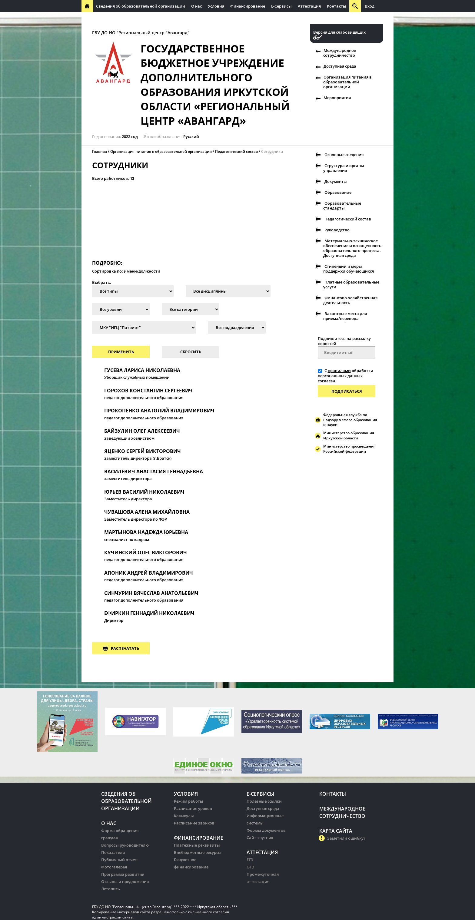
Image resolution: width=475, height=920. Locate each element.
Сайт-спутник (260, 837)
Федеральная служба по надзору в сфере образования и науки (350, 419)
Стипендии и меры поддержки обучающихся (348, 269)
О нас (196, 6)
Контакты (336, 6)
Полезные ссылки (264, 801)
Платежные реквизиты (197, 845)
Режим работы (188, 801)
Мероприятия (337, 97)
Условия (216, 6)
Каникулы (184, 815)
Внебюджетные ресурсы (197, 852)
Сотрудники (272, 151)
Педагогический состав (236, 151)
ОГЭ (250, 867)
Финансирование (247, 6)
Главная (99, 151)
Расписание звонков (194, 823)
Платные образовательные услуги (351, 284)
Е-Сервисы (281, 6)
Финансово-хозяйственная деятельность (350, 300)
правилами (339, 370)
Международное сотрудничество (117, 18)
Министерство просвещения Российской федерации (349, 449)
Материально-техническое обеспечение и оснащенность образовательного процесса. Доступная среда (352, 248)
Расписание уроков (193, 808)
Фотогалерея (114, 867)
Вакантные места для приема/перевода (345, 316)
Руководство (337, 230)
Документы (335, 181)
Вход (369, 6)
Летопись (110, 888)
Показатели (113, 852)
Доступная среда (340, 66)
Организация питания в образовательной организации (347, 81)
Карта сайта (335, 831)
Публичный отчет (119, 859)
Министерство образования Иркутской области (348, 435)
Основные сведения (344, 154)
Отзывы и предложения (125, 881)
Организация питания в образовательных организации (212, 18)
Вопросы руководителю (125, 845)
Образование (337, 192)
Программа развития (122, 874)
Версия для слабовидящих (339, 32)
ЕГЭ (250, 859)
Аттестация (309, 6)
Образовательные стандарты (342, 205)
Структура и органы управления (343, 168)
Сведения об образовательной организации (140, 6)
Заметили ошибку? (346, 838)
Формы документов (266, 830)
